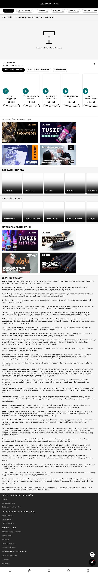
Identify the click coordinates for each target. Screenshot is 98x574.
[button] (24, 11)
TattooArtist (49, 4)
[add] (92, 554)
